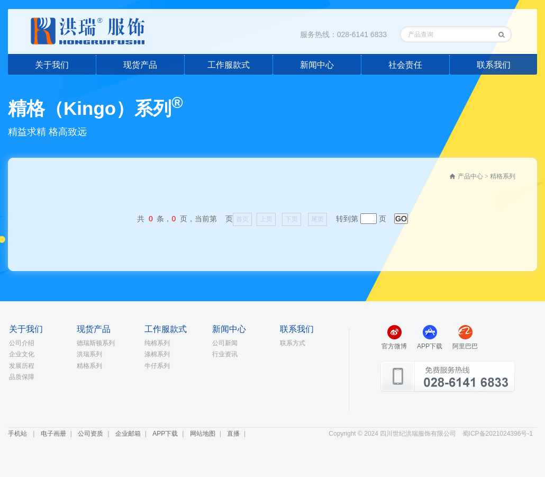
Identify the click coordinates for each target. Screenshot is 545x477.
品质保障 (21, 377)
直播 (233, 433)
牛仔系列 (157, 366)
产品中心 (470, 176)
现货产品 (140, 64)
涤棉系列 (157, 354)
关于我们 (52, 64)
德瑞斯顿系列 (96, 343)
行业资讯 (225, 354)
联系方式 (292, 343)
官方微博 (394, 346)
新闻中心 (317, 64)
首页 (242, 219)
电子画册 (53, 433)
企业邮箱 (128, 433)
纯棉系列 (157, 343)
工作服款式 (228, 64)
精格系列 (89, 366)
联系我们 (494, 64)
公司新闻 (225, 343)
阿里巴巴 (465, 346)
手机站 (17, 433)
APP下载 (429, 346)
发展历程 (21, 366)
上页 (266, 219)
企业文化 (21, 354)
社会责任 (405, 64)
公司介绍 (21, 343)
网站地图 (202, 433)
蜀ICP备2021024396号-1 (497, 433)
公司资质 (90, 433)
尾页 (317, 219)
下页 (291, 219)
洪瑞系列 (89, 354)
